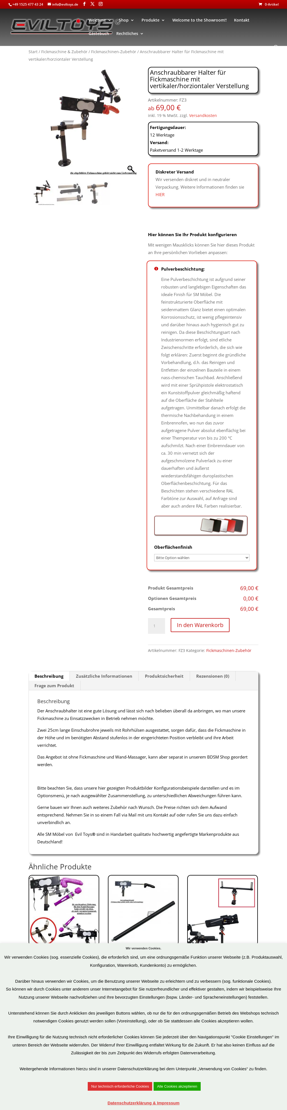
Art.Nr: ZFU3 (222, 941)
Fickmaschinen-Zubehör (113, 51)
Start (33, 51)
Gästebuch (99, 34)
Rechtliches (127, 34)
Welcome (97, 20)
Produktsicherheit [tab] (164, 676)
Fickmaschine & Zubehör (64, 51)
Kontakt (241, 20)
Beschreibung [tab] (48, 676)
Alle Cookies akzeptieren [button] (177, 1086)
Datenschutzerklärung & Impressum (144, 1102)
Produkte (150, 20)
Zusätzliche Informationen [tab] (104, 676)
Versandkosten (203, 115)
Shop (124, 20)
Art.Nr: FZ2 (143, 933)
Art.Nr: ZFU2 (64, 941)
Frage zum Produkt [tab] (54, 685)
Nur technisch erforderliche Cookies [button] (120, 1086)
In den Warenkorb (200, 625)
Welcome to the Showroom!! (199, 20)
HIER (160, 194)
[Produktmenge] (156, 626)
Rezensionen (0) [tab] (212, 676)
